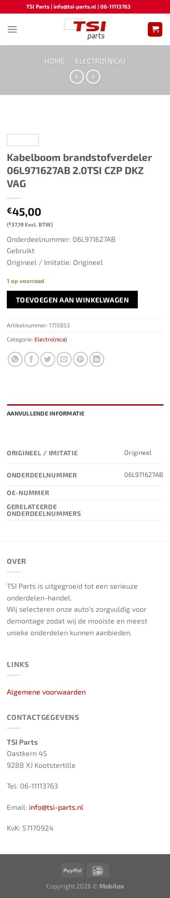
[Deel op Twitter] (47, 359)
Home (54, 61)
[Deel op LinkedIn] (96, 359)
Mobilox (111, 886)
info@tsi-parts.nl (56, 807)
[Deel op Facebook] (31, 359)
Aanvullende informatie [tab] (46, 413)
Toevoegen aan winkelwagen (72, 299)
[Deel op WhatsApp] (15, 359)
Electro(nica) (100, 61)
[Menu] (12, 29)
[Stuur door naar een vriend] (64, 359)
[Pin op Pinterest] (80, 359)
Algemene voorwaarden (46, 691)
